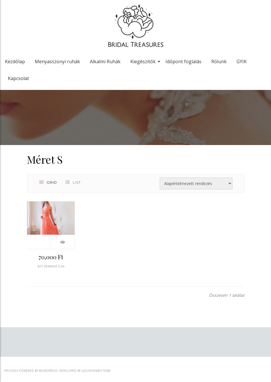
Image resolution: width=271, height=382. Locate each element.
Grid (48, 182)
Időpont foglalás (183, 61)
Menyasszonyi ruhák (57, 61)
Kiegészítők (144, 61)
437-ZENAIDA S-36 (50, 266)
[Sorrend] (196, 183)
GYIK (242, 61)
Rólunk (219, 61)
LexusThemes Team (95, 371)
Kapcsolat (18, 78)
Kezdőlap (15, 61)
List (73, 182)
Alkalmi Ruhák (105, 61)
